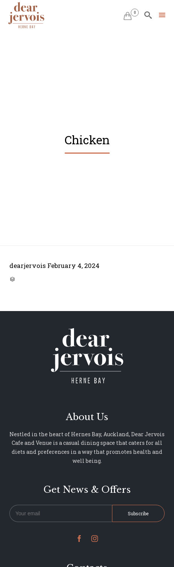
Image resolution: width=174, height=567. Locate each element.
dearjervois (27, 265)
